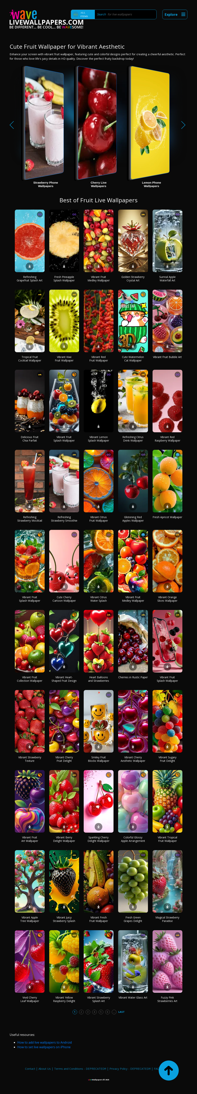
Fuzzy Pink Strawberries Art (167, 999)
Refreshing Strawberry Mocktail (29, 518)
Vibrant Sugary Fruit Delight (167, 759)
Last (121, 1012)
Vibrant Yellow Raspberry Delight (64, 999)
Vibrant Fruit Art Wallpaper (29, 839)
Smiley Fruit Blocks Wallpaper (98, 759)
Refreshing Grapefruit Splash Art (30, 278)
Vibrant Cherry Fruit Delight (64, 759)
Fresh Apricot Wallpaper (167, 517)
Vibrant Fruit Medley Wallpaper (99, 278)
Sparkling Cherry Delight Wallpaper (98, 839)
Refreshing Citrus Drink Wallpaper (133, 438)
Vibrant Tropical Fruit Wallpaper (167, 839)
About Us (44, 1069)
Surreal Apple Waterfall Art (167, 278)
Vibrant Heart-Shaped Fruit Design (64, 678)
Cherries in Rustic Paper (133, 677)
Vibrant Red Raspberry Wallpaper (167, 438)
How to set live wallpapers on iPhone (44, 1047)
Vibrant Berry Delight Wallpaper (64, 839)
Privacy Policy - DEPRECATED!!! (130, 1069)
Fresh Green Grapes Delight (133, 919)
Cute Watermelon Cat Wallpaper (133, 358)
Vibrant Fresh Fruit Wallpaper (98, 919)
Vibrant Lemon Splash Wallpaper (98, 438)
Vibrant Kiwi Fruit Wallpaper (64, 358)
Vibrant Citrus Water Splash (98, 598)
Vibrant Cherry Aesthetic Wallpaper (133, 759)
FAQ (156, 1069)
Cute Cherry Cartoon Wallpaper (64, 598)
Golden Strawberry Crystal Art (132, 278)
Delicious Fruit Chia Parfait (29, 438)
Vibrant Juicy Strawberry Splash (64, 919)
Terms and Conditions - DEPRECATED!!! (80, 1069)
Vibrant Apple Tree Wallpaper (29, 919)
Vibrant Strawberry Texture (29, 759)
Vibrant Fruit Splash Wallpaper (64, 438)
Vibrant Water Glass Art (133, 997)
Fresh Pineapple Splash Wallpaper (64, 278)
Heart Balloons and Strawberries (98, 678)
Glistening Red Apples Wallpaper (133, 518)
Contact (30, 1069)
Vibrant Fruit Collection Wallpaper (29, 678)
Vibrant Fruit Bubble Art (167, 357)
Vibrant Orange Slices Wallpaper (167, 598)
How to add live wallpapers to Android (44, 1042)
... (114, 1012)
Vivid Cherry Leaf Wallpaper (29, 999)
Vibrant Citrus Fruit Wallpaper (98, 518)
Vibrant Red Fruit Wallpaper (98, 358)
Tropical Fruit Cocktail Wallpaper (29, 358)
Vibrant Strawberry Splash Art (98, 999)
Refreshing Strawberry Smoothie (64, 518)
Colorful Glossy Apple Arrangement (133, 839)
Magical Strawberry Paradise (167, 919)
